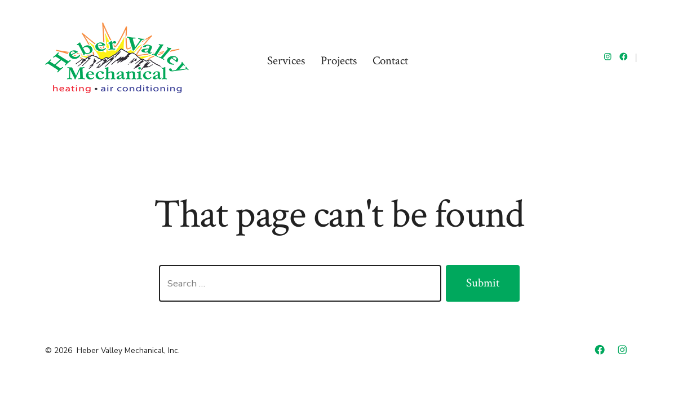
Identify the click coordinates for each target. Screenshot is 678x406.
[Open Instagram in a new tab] (608, 57)
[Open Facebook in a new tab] (624, 57)
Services (286, 60)
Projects (339, 60)
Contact (390, 60)
